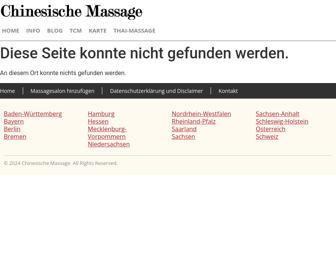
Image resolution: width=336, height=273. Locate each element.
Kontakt (228, 90)
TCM (76, 30)
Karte (97, 30)
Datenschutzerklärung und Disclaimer (156, 90)
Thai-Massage (134, 30)
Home (10, 30)
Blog (55, 30)
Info (33, 30)
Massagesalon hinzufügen (63, 90)
